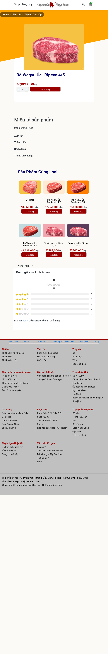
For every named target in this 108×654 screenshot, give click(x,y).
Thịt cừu (41, 349)
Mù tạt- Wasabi (9, 379)
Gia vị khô (77, 401)
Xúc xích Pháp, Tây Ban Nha (50, 450)
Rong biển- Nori (9, 376)
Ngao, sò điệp (79, 364)
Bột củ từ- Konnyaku (11, 390)
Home (5, 14)
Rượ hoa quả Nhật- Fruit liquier (52, 428)
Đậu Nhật (77, 431)
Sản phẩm (84, 341)
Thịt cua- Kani (79, 435)
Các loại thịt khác (45, 372)
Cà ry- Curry (78, 376)
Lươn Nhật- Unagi (80, 428)
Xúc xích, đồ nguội (46, 443)
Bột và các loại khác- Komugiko (87, 397)
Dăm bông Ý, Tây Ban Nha (49, 454)
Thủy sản (76, 349)
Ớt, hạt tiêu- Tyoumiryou (83, 387)
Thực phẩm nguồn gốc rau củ (16, 372)
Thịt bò (17, 14)
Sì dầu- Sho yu (9, 428)
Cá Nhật (76, 413)
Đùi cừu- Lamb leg (46, 356)
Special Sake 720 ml (47, 420)
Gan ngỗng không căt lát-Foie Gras (54, 376)
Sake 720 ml (43, 417)
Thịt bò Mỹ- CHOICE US (13, 353)
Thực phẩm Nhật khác (83, 409)
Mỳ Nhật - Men (79, 390)
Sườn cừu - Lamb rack (47, 353)
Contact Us (43, 341)
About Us (28, 341)
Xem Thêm (24, 265)
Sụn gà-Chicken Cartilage (49, 379)
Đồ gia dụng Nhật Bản (12, 443)
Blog (24, 4)
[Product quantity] (22, 89)
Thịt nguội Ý (43, 458)
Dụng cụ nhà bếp (10, 454)
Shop (17, 4)
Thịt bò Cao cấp (32, 14)
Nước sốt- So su (9, 420)
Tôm (74, 360)
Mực (74, 420)
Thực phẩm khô (80, 372)
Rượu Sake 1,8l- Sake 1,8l (49, 413)
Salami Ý (41, 447)
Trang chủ (13, 341)
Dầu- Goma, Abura (10, 424)
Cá (73, 353)
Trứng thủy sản (79, 417)
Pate (39, 461)
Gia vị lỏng (7, 409)
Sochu (40, 424)
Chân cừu (41, 360)
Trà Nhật (76, 394)
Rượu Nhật (42, 409)
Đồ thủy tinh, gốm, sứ (12, 447)
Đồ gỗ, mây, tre (9, 450)
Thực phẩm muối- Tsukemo (15, 383)
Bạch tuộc (77, 356)
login (26, 320)
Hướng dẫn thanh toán (64, 341)
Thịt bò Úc (7, 356)
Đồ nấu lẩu (77, 424)
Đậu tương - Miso (10, 387)
